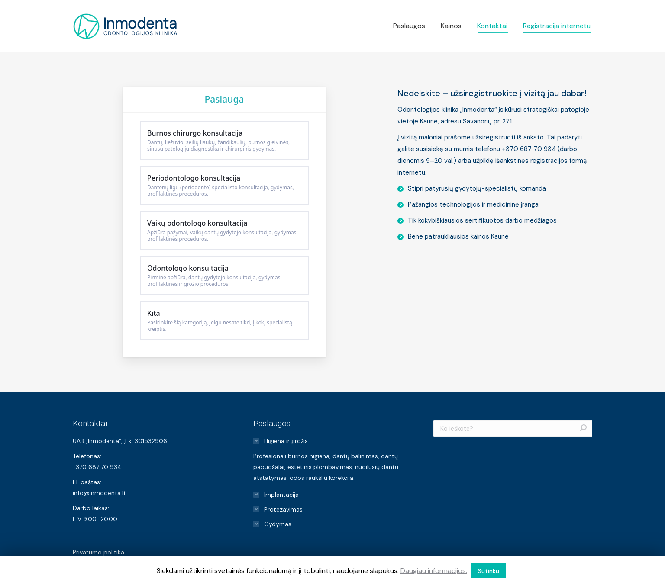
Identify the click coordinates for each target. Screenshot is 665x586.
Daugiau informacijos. (433, 570)
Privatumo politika (98, 552)
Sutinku (488, 571)
